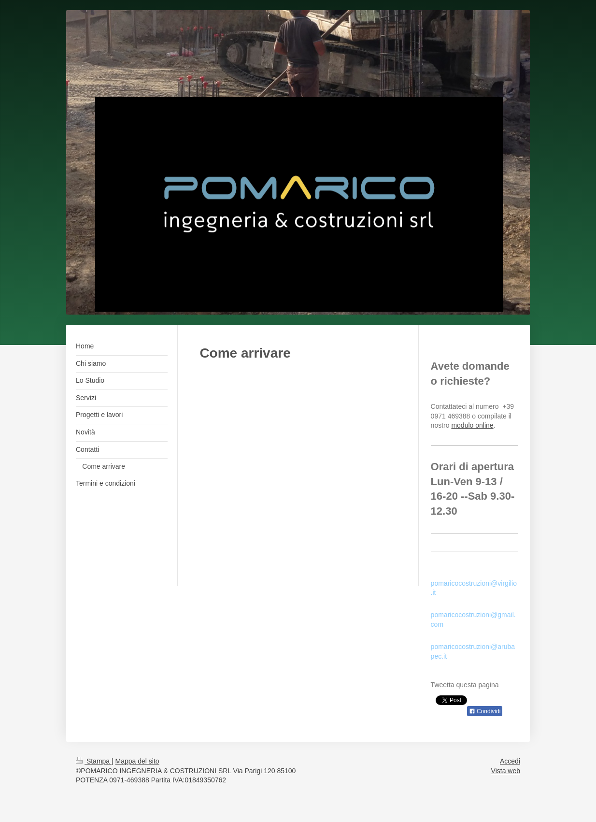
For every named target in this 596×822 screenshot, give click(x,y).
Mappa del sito (137, 761)
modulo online (472, 425)
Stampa (94, 761)
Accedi (510, 761)
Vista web (505, 771)
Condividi (485, 711)
